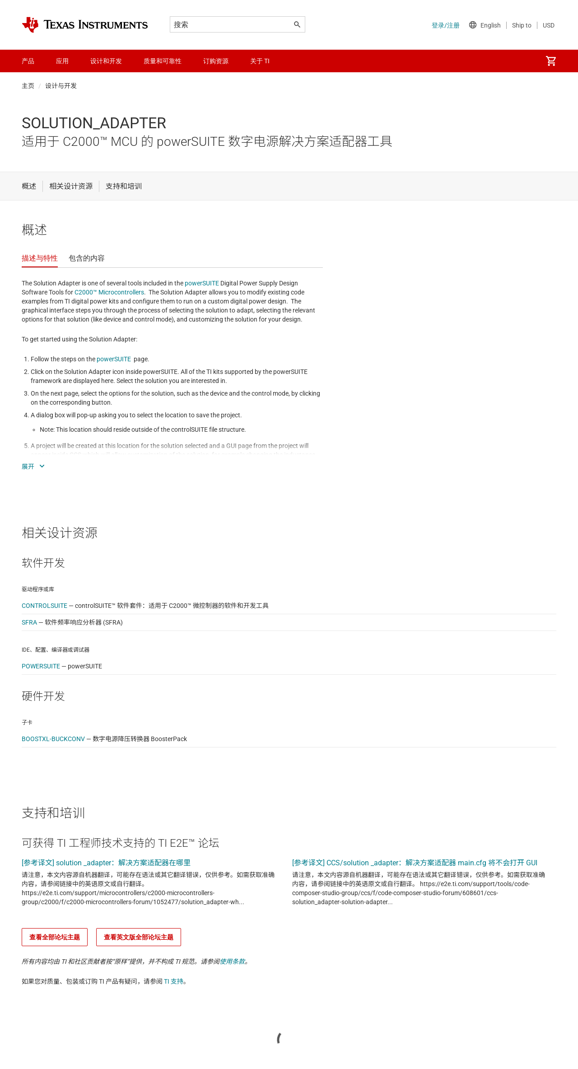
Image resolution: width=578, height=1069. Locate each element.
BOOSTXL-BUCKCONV (53, 738)
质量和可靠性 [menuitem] (163, 61)
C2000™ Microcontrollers (109, 292)
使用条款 (232, 961)
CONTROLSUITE (44, 605)
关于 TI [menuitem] (260, 61)
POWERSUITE (41, 666)
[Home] (85, 25)
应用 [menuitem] (62, 61)
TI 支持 (173, 981)
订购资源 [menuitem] (215, 61)
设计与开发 (61, 85)
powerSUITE (202, 283)
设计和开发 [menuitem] (106, 61)
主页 (28, 85)
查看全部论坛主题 (54, 937)
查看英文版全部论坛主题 (138, 937)
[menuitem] (551, 61)
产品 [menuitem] (28, 61)
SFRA (29, 622)
